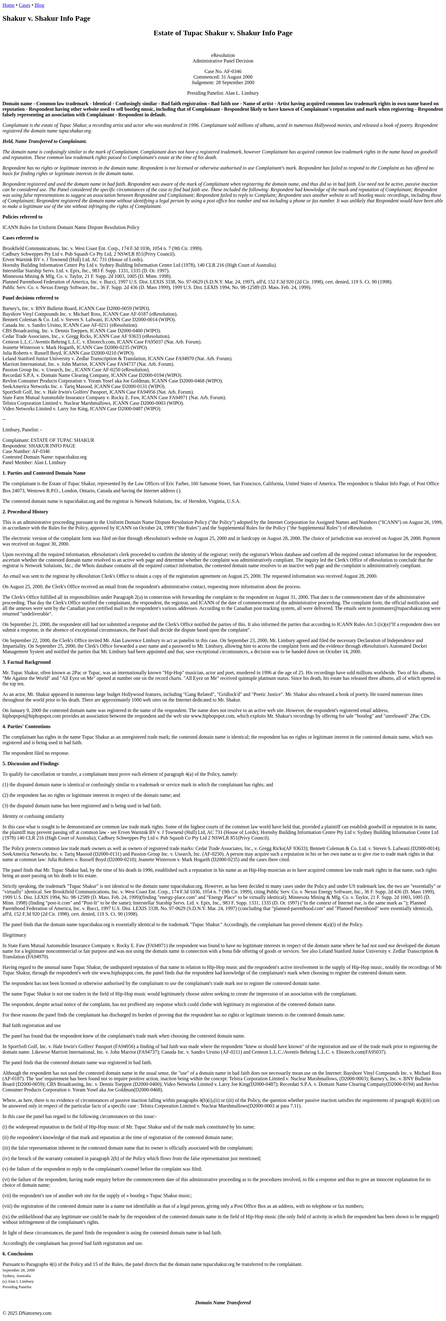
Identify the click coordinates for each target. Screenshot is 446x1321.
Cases (24, 5)
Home (8, 5)
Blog (39, 5)
